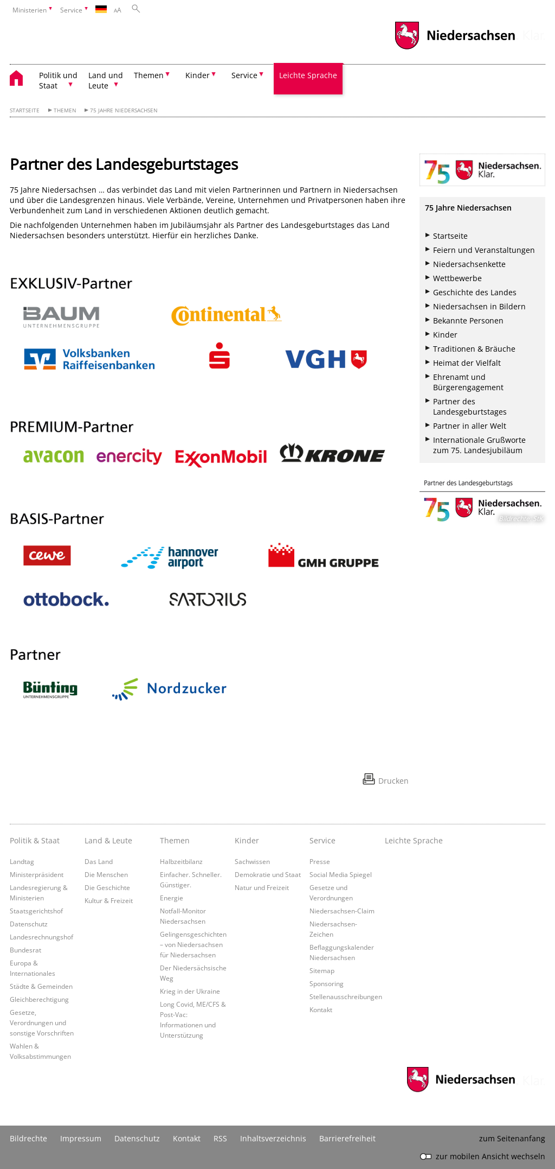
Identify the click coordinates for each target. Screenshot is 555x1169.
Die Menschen (106, 874)
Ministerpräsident (36, 874)
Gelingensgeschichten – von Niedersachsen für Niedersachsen (193, 944)
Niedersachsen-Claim (342, 910)
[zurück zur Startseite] (22, 79)
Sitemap (321, 970)
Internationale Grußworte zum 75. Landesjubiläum (479, 445)
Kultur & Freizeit (109, 900)
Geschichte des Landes (475, 292)
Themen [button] (149, 75)
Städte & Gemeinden (41, 986)
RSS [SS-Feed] (220, 1138)
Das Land (99, 861)
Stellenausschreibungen (345, 996)
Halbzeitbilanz (181, 861)
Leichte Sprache (308, 75)
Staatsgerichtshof (36, 910)
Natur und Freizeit (262, 887)
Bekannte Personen (468, 320)
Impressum (80, 1138)
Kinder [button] (197, 75)
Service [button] (244, 75)
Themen (65, 110)
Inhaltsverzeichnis (273, 1138)
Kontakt (320, 1009)
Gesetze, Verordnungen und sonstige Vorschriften (42, 1022)
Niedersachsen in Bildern (479, 306)
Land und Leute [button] (105, 80)
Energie (171, 897)
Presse (319, 861)
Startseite (25, 110)
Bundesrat (25, 949)
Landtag (22, 861)
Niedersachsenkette (469, 264)
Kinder (445, 334)
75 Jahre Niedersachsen (124, 110)
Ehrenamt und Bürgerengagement (468, 382)
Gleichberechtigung (39, 999)
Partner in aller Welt (469, 426)
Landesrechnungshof (41, 936)
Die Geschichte (107, 887)
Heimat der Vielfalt (467, 363)
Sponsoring (326, 983)
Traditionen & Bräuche (474, 349)
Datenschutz (29, 923)
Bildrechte (28, 1138)
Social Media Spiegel (340, 874)
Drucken (393, 781)
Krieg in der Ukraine (190, 991)
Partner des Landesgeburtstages (470, 406)
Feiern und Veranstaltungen (484, 250)
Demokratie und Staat (268, 874)
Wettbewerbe (457, 278)
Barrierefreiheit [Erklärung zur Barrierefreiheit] (347, 1138)
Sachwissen (252, 861)
